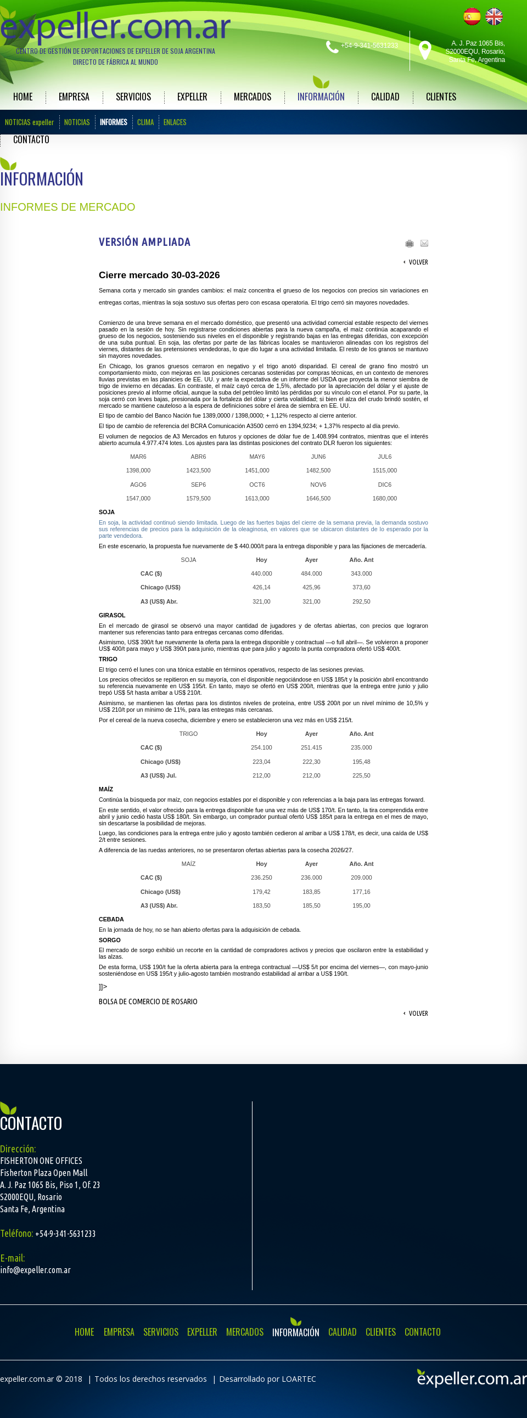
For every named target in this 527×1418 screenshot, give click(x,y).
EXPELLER (192, 96)
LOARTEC (299, 1379)
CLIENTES (441, 96)
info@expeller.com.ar (35, 1270)
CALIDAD (385, 96)
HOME (22, 96)
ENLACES (175, 121)
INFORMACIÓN (321, 96)
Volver (418, 262)
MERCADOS (252, 96)
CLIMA (145, 121)
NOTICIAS (77, 121)
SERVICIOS (133, 96)
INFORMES (113, 121)
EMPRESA (74, 96)
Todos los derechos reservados (150, 1379)
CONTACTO (31, 139)
